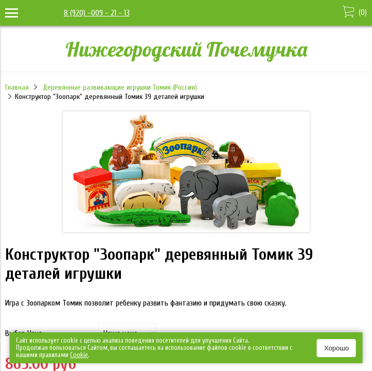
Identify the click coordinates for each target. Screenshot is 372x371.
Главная (17, 87)
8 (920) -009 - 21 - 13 (97, 13)
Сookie (79, 355)
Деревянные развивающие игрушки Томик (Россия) (120, 87)
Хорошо (336, 348)
